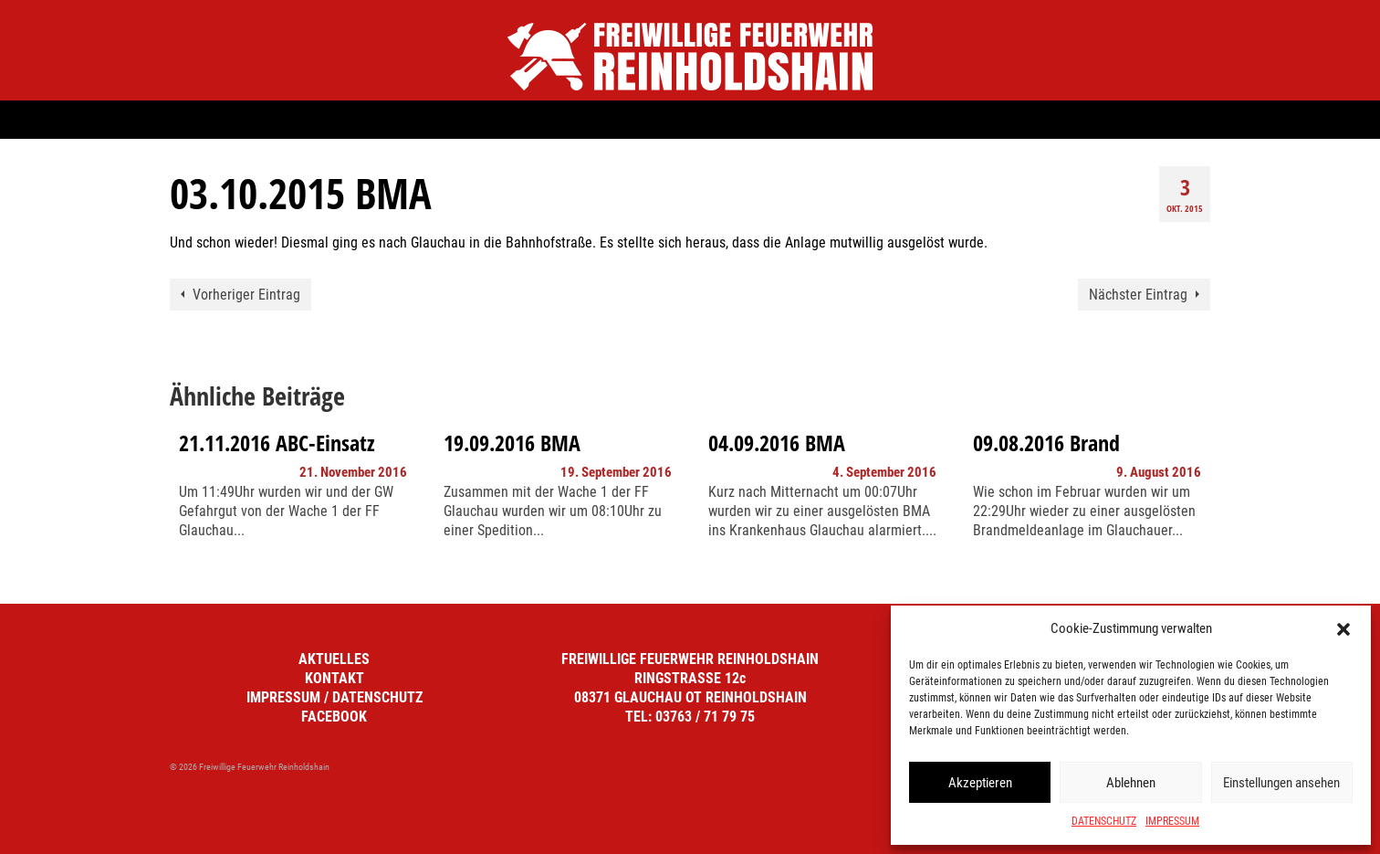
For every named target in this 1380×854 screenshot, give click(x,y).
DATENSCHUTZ (1104, 821)
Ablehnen (1130, 783)
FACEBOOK (334, 716)
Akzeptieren (980, 783)
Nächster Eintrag (1138, 294)
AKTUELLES (334, 659)
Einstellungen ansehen (1281, 783)
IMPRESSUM (1172, 821)
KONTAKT (334, 678)
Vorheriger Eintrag (246, 294)
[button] (1343, 629)
